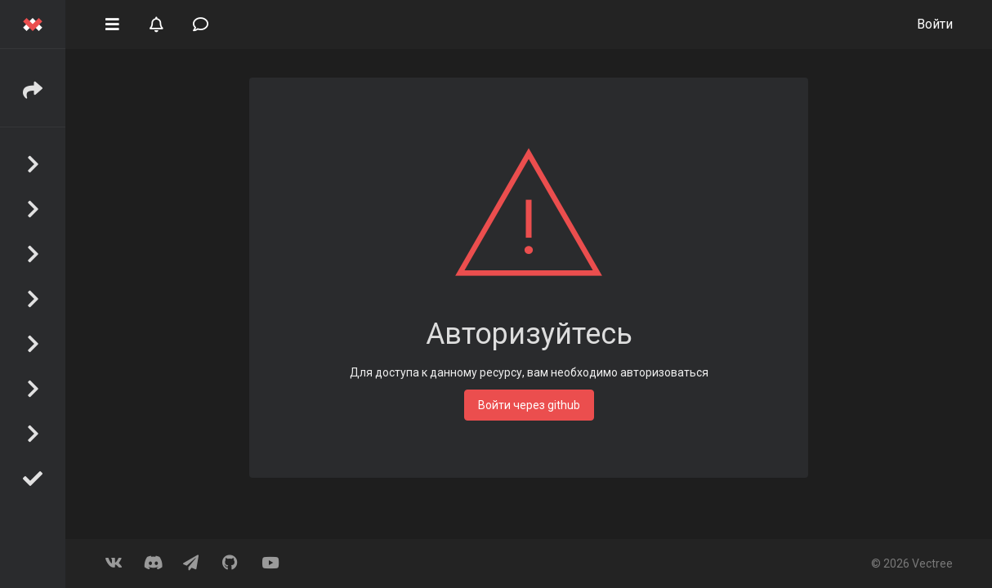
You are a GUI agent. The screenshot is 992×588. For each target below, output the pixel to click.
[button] (112, 23)
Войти (935, 24)
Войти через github (529, 405)
